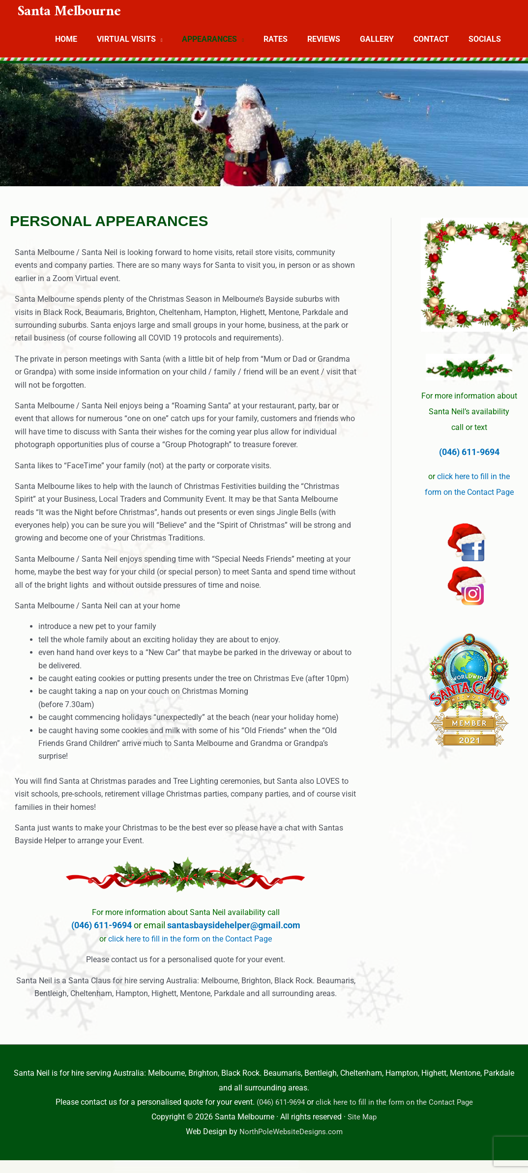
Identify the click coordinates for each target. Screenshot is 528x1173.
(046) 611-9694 (102, 925)
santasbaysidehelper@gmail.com (233, 925)
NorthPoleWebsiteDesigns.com (291, 1131)
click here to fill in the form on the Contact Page (190, 939)
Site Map (362, 1116)
